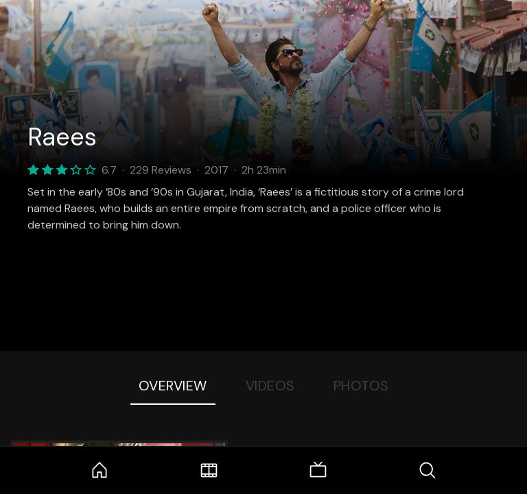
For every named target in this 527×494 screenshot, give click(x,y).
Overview (173, 386)
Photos (361, 386)
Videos (270, 386)
